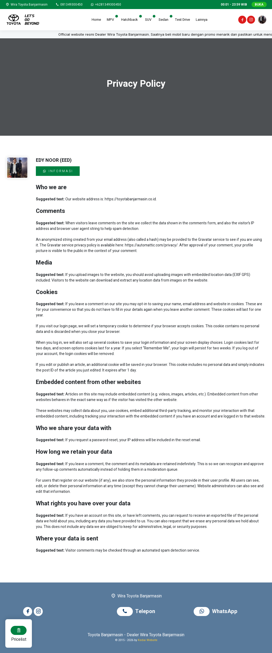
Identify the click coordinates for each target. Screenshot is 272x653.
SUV (148, 19)
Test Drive (182, 19)
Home (96, 19)
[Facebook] (241, 20)
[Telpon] (69, 4)
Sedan (163, 19)
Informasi (57, 171)
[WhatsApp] (105, 4)
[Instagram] (250, 20)
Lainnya (201, 19)
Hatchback (129, 19)
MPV (110, 19)
